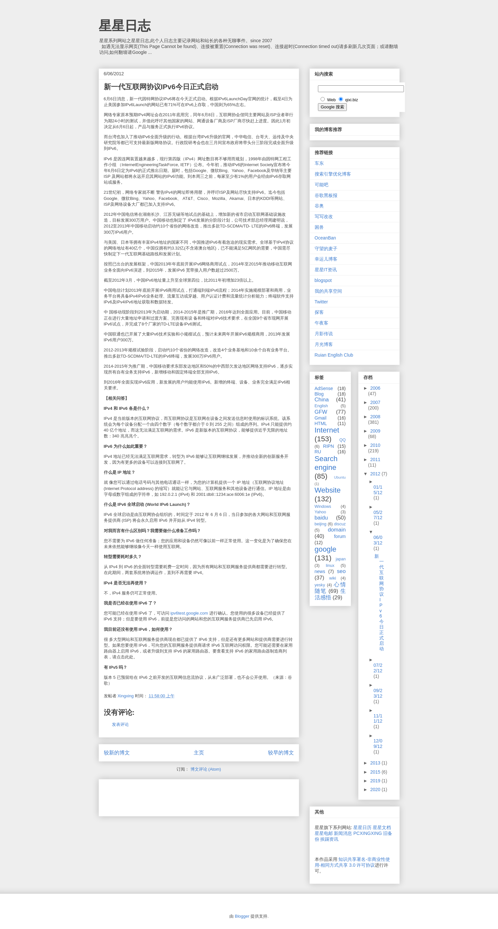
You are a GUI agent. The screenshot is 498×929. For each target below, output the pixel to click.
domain (337, 530)
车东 (319, 163)
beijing (320, 524)
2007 (375, 402)
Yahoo (320, 512)
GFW (321, 412)
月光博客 (324, 344)
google (325, 549)
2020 (376, 789)
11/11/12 (377, 718)
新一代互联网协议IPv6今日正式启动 (379, 603)
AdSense (324, 388)
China (322, 400)
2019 (376, 780)
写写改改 (324, 216)
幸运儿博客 (326, 259)
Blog (319, 394)
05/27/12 (377, 515)
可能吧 (321, 184)
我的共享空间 (328, 291)
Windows (323, 506)
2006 (375, 388)
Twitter (321, 301)
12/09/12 (377, 743)
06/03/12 (377, 540)
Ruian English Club (334, 355)
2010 (375, 445)
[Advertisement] (180, 795)
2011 (375, 459)
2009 (375, 431)
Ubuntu (340, 477)
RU (318, 451)
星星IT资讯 (326, 269)
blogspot (323, 280)
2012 (376, 473)
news (320, 571)
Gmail (321, 418)
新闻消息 (343, 833)
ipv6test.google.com (189, 613)
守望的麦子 (326, 248)
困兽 (319, 227)
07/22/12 (377, 668)
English (321, 406)
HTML (321, 423)
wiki (332, 578)
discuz (340, 524)
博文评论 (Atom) (205, 769)
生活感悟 (330, 594)
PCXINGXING (367, 833)
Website (328, 490)
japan (341, 559)
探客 (319, 312)
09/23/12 (377, 693)
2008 (375, 416)
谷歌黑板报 (326, 195)
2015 (376, 772)
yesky (320, 585)
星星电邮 (324, 833)
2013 (376, 762)
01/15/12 (377, 489)
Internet (327, 430)
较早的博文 (281, 752)
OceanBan (325, 237)
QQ (342, 440)
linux (330, 565)
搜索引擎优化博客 (333, 174)
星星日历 (362, 827)
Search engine (326, 463)
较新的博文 (117, 752)
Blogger (242, 916)
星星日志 (125, 25)
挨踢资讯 (329, 839)
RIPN (328, 446)
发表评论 (120, 724)
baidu (321, 518)
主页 (199, 752)
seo (341, 571)
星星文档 (382, 827)
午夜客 (321, 322)
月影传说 (324, 333)
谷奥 (319, 205)
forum (340, 536)
